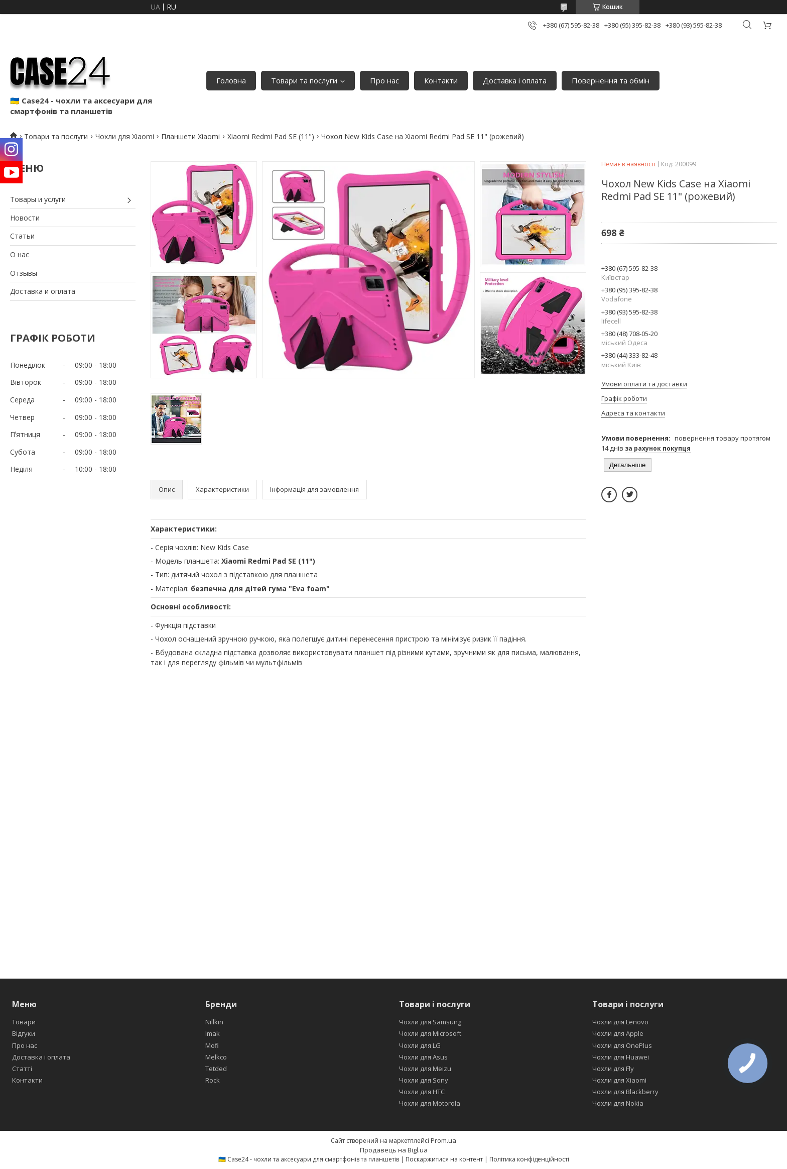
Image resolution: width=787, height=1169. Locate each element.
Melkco (216, 1056)
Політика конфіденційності (529, 1159)
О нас (19, 254)
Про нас (384, 80)
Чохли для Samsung (430, 1021)
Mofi (212, 1045)
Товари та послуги (304, 80)
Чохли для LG (420, 1045)
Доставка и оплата (42, 291)
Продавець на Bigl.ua (394, 1149)
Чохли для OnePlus (622, 1045)
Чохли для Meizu (425, 1068)
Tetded (216, 1068)
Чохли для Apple (617, 1033)
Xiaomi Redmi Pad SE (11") (270, 136)
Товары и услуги (38, 199)
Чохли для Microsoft (430, 1033)
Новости (25, 218)
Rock (212, 1080)
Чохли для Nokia (617, 1103)
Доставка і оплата (515, 80)
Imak (212, 1033)
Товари (24, 1021)
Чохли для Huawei (620, 1056)
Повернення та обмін (610, 80)
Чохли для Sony (423, 1080)
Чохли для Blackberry (625, 1091)
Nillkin (214, 1021)
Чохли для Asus (423, 1056)
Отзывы (23, 273)
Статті (22, 1068)
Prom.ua (443, 1140)
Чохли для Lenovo (620, 1021)
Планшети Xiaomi (190, 136)
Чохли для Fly (613, 1068)
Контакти (441, 80)
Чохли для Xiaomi (124, 136)
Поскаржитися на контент (444, 1159)
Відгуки (23, 1033)
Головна (231, 80)
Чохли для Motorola (429, 1103)
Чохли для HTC (422, 1091)
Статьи (22, 236)
